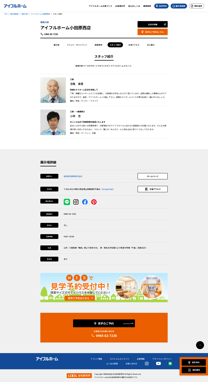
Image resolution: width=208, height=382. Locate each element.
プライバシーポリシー (162, 358)
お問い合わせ (131, 363)
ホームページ (152, 176)
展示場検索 (14, 14)
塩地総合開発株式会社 (73, 176)
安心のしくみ (134, 6)
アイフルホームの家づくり (100, 6)
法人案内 (150, 44)
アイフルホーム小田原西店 (40, 14)
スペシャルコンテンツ (119, 358)
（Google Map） (107, 189)
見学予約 (195, 362)
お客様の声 (120, 6)
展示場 (56, 44)
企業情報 (141, 358)
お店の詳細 (152, 24)
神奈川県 (24, 14)
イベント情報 (96, 358)
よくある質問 (112, 363)
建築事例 (147, 6)
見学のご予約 (106, 323)
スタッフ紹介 (115, 44)
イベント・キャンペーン (77, 44)
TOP (5, 14)
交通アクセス (133, 44)
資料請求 (196, 370)
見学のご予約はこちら (154, 32)
